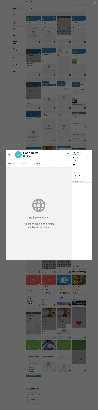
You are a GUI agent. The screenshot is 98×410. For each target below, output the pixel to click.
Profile (74, 154)
